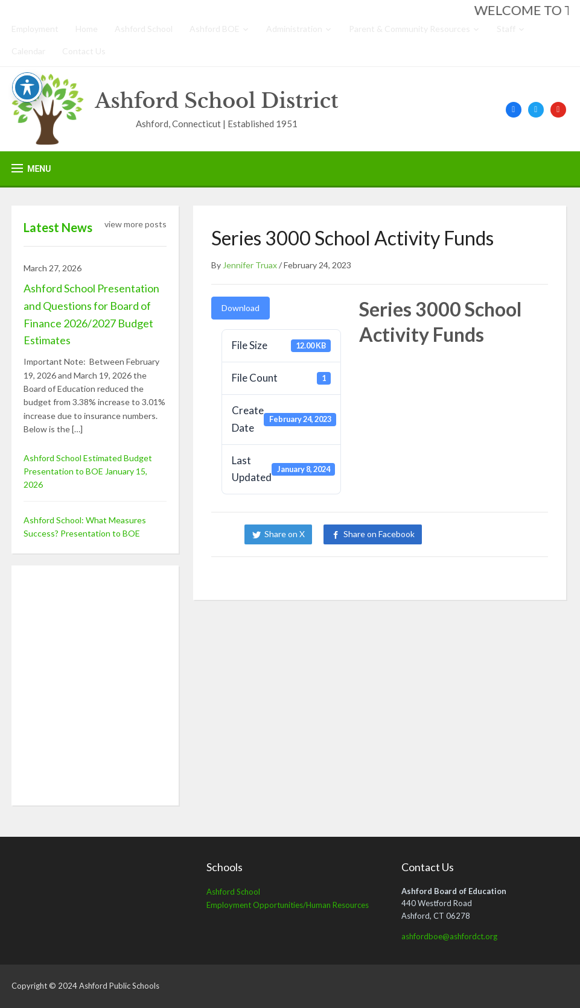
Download (240, 308)
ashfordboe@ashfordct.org (449, 936)
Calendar (28, 51)
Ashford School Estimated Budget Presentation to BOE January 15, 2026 (88, 471)
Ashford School (144, 29)
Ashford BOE (215, 29)
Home (86, 29)
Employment (35, 29)
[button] (31, 168)
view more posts (135, 224)
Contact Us (84, 51)
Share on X (284, 534)
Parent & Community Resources (409, 29)
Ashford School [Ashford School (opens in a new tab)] (233, 891)
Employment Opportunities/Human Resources (287, 905)
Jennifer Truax (250, 265)
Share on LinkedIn (474, 534)
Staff (506, 29)
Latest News (58, 227)
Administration (294, 29)
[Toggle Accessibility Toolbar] (27, 87)
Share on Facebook (379, 534)
